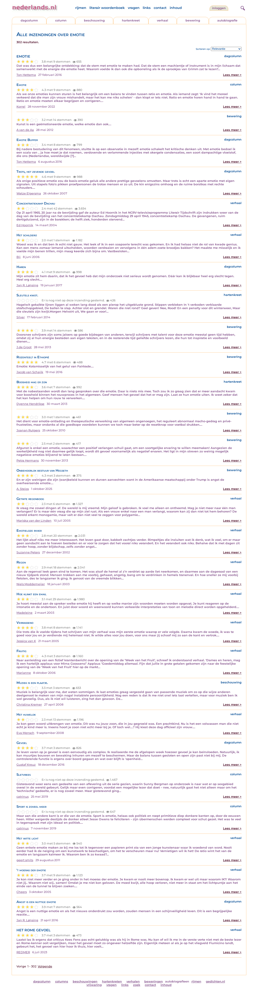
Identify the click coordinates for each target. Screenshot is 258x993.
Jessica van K (26, 641)
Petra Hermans (27, 460)
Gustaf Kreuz (26, 764)
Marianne (23, 672)
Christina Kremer (29, 704)
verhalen (133, 981)
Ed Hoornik (24, 225)
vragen (134, 8)
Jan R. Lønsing (27, 285)
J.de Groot (24, 347)
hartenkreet (131, 20)
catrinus (22, 796)
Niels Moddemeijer (30, 584)
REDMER (23, 952)
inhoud (176, 8)
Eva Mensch (25, 733)
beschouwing (94, 20)
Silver (20, 317)
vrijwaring (94, 985)
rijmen (80, 8)
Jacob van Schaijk (29, 372)
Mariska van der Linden (33, 520)
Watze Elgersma (28, 193)
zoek (136, 985)
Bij (18, 257)
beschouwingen (85, 981)
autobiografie (227, 20)
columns (61, 981)
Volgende (45, 966)
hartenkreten (112, 981)
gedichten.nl (215, 981)
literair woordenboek (107, 8)
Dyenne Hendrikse (30, 404)
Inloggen (219, 8)
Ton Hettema (26, 75)
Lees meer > (232, 75)
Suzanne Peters (28, 552)
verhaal (162, 20)
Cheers (21, 892)
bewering (192, 20)
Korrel (20, 106)
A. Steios (22, 489)
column (61, 20)
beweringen (153, 981)
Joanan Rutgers (28, 430)
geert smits (24, 860)
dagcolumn (29, 20)
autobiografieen (177, 981)
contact (160, 8)
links (146, 8)
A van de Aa (25, 130)
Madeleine (24, 612)
